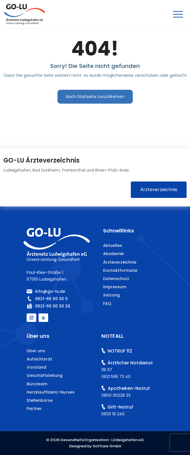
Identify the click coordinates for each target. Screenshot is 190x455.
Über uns (36, 351)
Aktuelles (112, 245)
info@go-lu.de (50, 291)
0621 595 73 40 (116, 376)
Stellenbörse (40, 400)
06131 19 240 (113, 414)
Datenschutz (116, 278)
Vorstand (36, 367)
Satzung (111, 295)
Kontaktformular (120, 270)
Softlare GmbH (107, 446)
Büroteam (37, 384)
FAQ (107, 303)
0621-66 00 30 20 (52, 306)
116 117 (106, 370)
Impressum (114, 287)
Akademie (113, 254)
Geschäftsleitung (45, 375)
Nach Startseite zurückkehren (95, 96)
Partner (34, 408)
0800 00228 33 (116, 395)
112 (129, 351)
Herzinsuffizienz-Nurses (50, 392)
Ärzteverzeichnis (158, 189)
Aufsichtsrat (39, 359)
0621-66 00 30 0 (51, 299)
